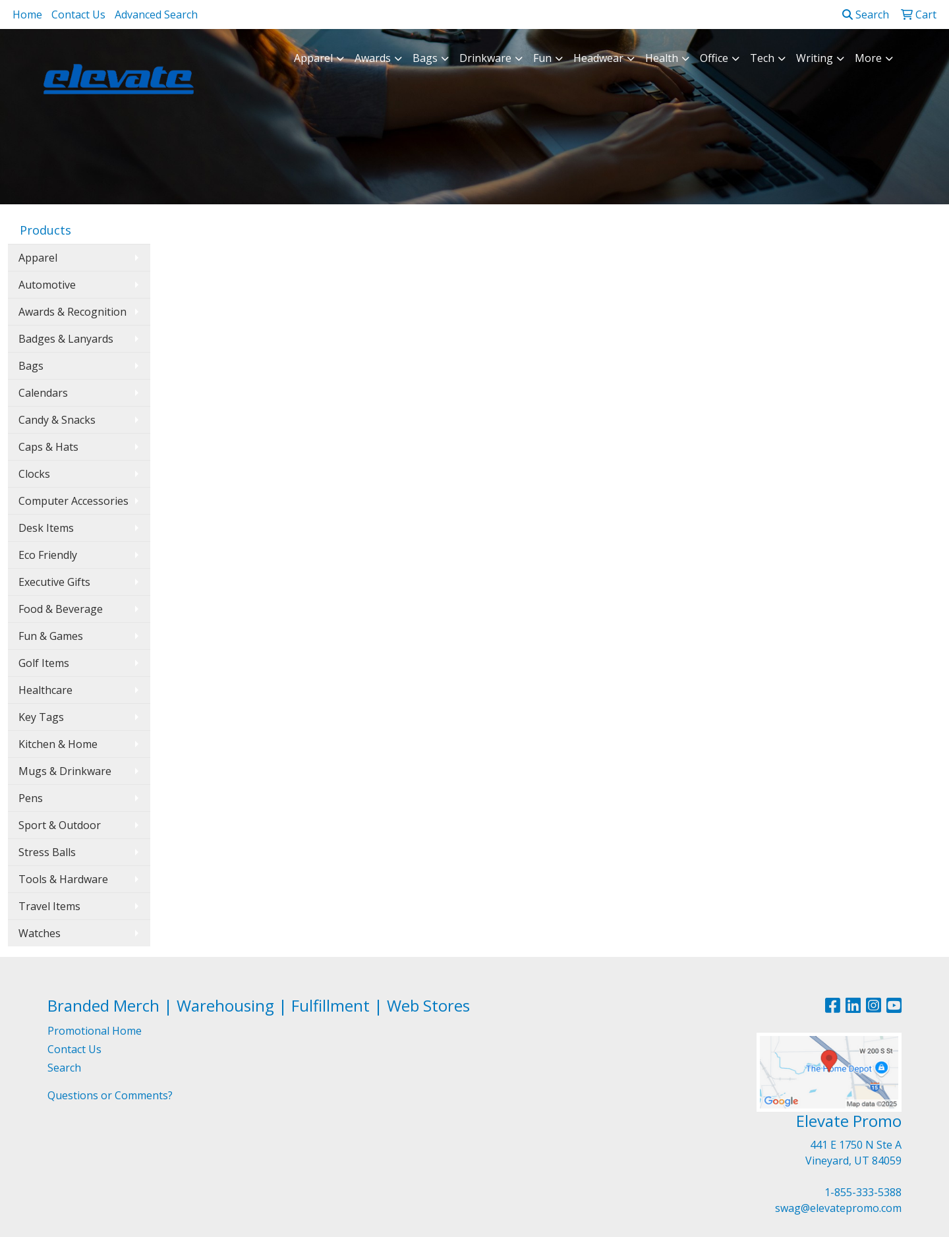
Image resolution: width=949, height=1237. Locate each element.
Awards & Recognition (72, 311)
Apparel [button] (313, 58)
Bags (30, 366)
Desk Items (46, 528)
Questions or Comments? (110, 1095)
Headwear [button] (598, 58)
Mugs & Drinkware (64, 771)
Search (865, 14)
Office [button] (714, 58)
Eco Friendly (47, 555)
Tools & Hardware (63, 879)
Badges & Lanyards (65, 338)
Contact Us (78, 14)
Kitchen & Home (58, 744)
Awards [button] (373, 58)
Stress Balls (47, 852)
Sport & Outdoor (59, 825)
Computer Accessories (73, 501)
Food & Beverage (60, 609)
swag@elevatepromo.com (838, 1208)
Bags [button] (425, 58)
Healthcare (45, 690)
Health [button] (661, 58)
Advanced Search (156, 14)
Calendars (43, 393)
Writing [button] (814, 58)
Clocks (34, 474)
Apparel (37, 257)
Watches (39, 933)
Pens (30, 798)
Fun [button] (542, 58)
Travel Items (49, 906)
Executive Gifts (54, 582)
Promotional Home (94, 1030)
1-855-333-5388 (863, 1192)
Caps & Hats (48, 447)
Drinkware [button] (485, 58)
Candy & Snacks (57, 420)
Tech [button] (762, 58)
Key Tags (41, 717)
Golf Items (43, 663)
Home (27, 14)
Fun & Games (50, 636)
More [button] (868, 58)
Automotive (47, 284)
